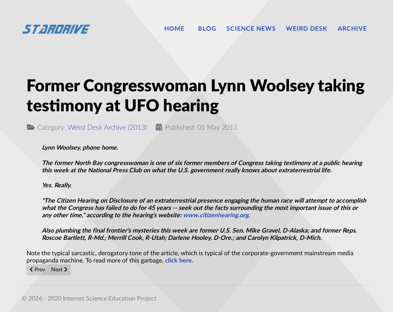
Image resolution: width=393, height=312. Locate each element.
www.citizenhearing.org (215, 215)
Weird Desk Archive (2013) (107, 127)
